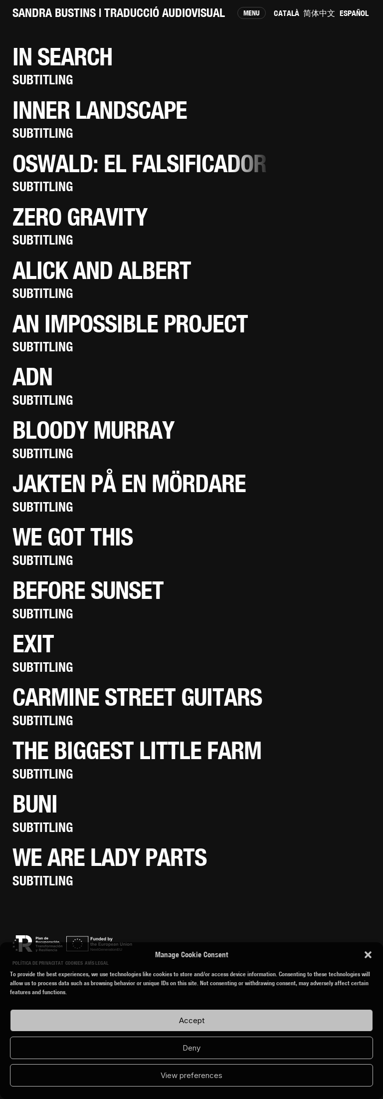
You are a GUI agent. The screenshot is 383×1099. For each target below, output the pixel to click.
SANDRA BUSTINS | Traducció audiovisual (118, 12)
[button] (368, 955)
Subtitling (42, 79)
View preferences (191, 1075)
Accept (191, 1020)
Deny (191, 1048)
